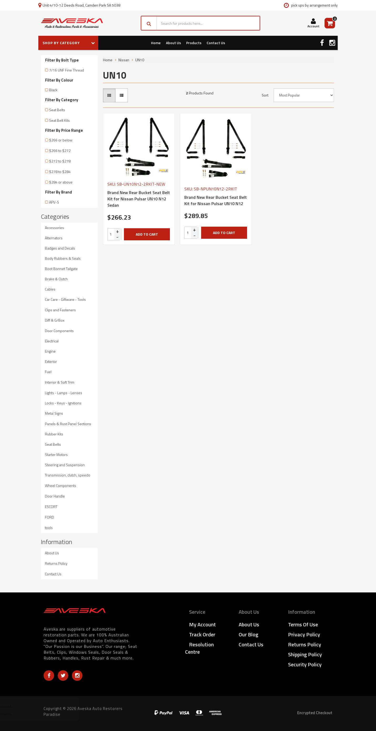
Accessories (54, 227)
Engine (50, 351)
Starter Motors (56, 454)
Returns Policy (56, 563)
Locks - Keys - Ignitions (63, 403)
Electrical (52, 341)
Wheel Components (60, 485)
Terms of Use (303, 624)
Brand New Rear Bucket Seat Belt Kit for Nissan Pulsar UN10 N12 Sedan (138, 198)
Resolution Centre (199, 648)
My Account (202, 624)
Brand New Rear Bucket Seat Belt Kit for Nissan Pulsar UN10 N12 (215, 200)
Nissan (123, 60)
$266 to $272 (60, 150)
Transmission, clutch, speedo (67, 475)
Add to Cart (147, 234)
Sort (265, 95)
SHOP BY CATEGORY (69, 42)
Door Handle (55, 496)
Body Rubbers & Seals (63, 258)
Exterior (51, 361)
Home (156, 42)
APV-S (54, 202)
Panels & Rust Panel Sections (68, 424)
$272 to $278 (60, 161)
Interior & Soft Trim (59, 382)
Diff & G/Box (54, 320)
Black (53, 90)
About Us (173, 42)
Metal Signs (54, 413)
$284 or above (60, 182)
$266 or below (60, 140)
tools (49, 527)
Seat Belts (57, 110)
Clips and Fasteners (60, 310)
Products (193, 42)
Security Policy (305, 664)
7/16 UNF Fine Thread (66, 70)
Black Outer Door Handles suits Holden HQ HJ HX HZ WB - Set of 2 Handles (50, 709)
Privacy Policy (304, 634)
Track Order (202, 634)
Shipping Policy (305, 654)
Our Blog (248, 634)
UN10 (139, 60)
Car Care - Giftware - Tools (65, 299)
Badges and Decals (60, 248)
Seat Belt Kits (59, 120)
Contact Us (216, 42)
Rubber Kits (54, 434)
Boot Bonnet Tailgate (61, 268)
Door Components (59, 330)
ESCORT (51, 506)
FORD (49, 517)
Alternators (53, 238)
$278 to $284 (60, 171)
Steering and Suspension (65, 465)
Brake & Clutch (56, 279)
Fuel (48, 371)
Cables (50, 289)
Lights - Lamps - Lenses (63, 392)
